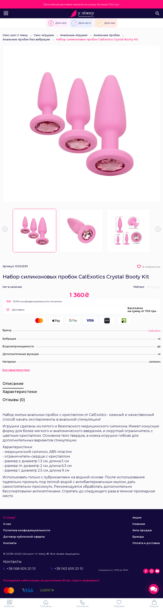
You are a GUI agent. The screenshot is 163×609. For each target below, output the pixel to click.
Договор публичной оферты (24, 536)
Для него (81, 23)
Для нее (57, 23)
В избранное (151, 266)
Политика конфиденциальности (26, 530)
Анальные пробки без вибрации (26, 39)
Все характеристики (16, 370)
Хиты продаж (142, 530)
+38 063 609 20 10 (67, 569)
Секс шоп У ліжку (15, 35)
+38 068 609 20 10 (19, 569)
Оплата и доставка (146, 543)
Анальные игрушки (73, 35)
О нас (7, 524)
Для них (105, 23)
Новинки (138, 524)
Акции (137, 517)
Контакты (10, 543)
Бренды (138, 536)
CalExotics (154, 330)
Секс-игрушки (44, 35)
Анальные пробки (107, 35)
